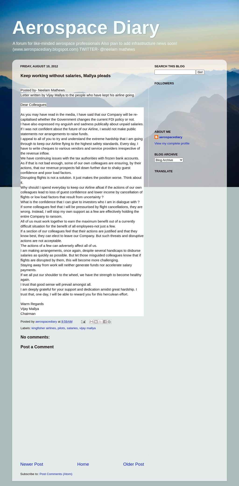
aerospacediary (170, 137)
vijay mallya (87, 328)
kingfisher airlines (44, 328)
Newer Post (31, 464)
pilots (61, 328)
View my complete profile (172, 143)
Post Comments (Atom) (56, 474)
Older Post (133, 464)
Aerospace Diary (85, 27)
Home (83, 464)
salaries (72, 328)
